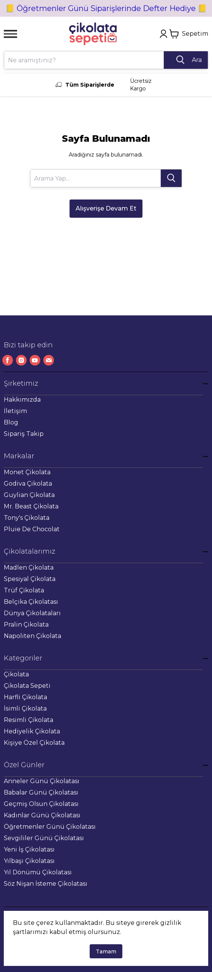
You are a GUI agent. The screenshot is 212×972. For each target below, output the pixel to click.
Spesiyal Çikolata (29, 579)
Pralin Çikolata (26, 624)
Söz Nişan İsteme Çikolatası (45, 883)
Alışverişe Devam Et (106, 208)
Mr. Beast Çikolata (31, 506)
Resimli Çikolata (28, 719)
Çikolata (16, 674)
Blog (11, 422)
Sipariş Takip (24, 433)
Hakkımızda (22, 399)
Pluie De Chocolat (32, 529)
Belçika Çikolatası (31, 601)
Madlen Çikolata (29, 567)
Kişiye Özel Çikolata (34, 742)
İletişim (15, 411)
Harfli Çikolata (25, 697)
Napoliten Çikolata (32, 636)
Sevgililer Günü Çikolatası (44, 838)
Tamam (106, 951)
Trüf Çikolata (24, 590)
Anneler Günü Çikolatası (41, 781)
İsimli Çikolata (25, 708)
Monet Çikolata (27, 472)
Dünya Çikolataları (32, 613)
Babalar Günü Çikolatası (41, 792)
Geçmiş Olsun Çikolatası (41, 803)
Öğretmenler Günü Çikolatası (50, 826)
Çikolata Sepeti (27, 685)
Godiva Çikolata (28, 483)
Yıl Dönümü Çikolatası (38, 872)
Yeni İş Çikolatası (29, 849)
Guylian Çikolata (29, 495)
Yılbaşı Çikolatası (29, 860)
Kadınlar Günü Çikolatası (42, 815)
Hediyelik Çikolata (32, 731)
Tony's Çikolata (26, 517)
